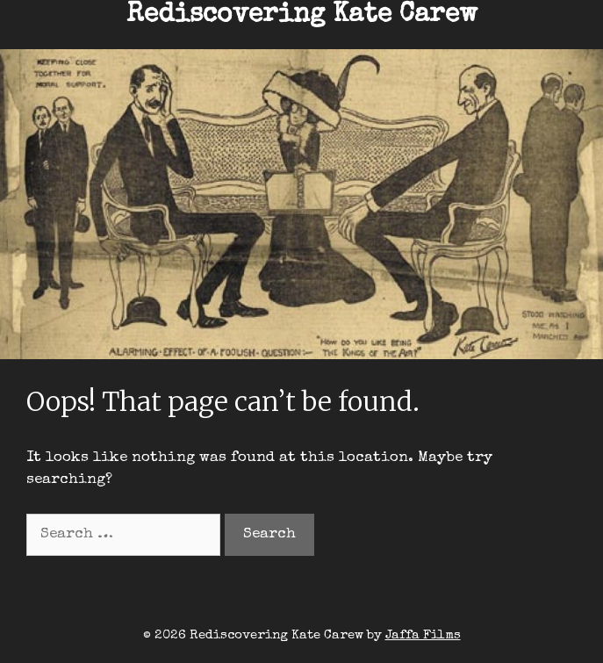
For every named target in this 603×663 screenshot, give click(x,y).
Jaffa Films (423, 635)
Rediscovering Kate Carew (301, 16)
